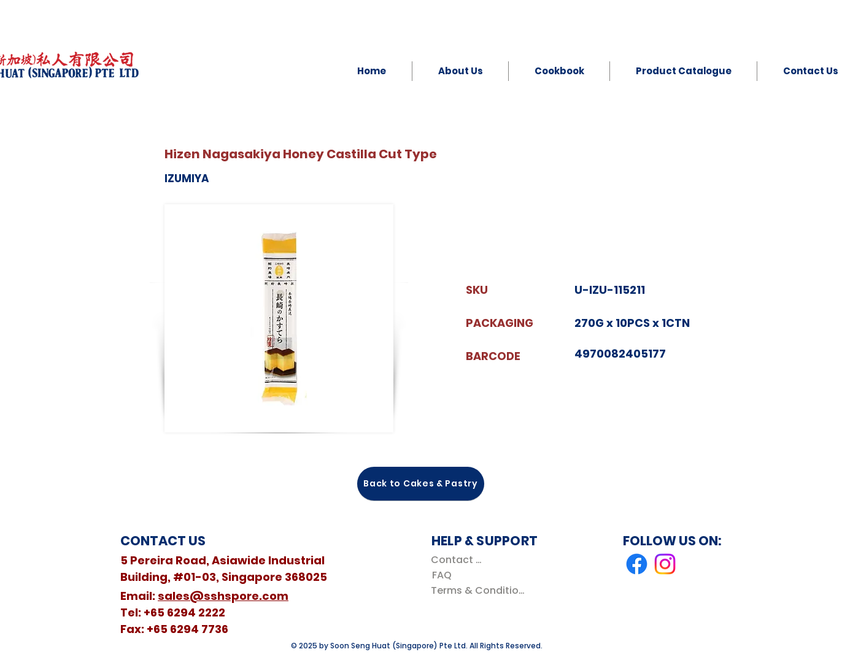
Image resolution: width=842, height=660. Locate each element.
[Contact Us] (459, 559)
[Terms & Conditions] (480, 590)
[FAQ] (441, 575)
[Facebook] (637, 564)
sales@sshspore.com (223, 596)
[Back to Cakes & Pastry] (420, 484)
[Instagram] (665, 564)
